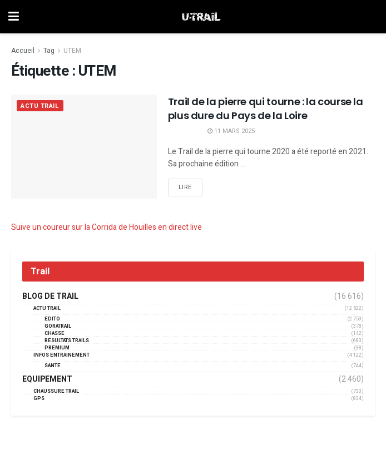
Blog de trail (50, 296)
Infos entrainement (61, 355)
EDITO (52, 319)
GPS (38, 398)
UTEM (72, 51)
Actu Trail (40, 106)
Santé (52, 365)
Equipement (47, 379)
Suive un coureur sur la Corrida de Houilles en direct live (106, 227)
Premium (57, 348)
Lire (185, 187)
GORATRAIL (57, 326)
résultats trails (66, 340)
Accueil (22, 51)
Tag (49, 51)
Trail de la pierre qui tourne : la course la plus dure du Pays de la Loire (265, 108)
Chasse (54, 333)
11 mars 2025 (231, 131)
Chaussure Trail (56, 391)
